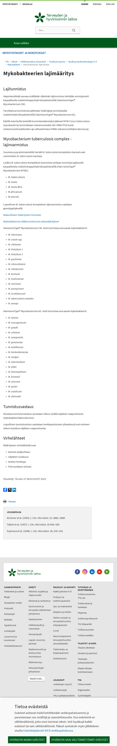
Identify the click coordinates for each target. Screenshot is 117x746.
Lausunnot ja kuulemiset (10, 638)
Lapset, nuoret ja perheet (37, 641)
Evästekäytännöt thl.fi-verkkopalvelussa (48, 730)
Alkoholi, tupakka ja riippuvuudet (38, 593)
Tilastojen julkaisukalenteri (86, 661)
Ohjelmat (82, 612)
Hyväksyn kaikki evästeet (27, 740)
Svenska (97, 4)
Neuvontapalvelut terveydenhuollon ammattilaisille (62, 640)
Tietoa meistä (84, 684)
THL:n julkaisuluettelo (64, 695)
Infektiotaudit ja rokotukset (33, 61)
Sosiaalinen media (13, 602)
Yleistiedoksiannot (13, 645)
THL (7, 61)
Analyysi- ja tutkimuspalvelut (61, 599)
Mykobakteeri (14, 64)
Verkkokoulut (59, 658)
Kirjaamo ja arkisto (62, 611)
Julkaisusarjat (60, 689)
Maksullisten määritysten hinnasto (22, 214)
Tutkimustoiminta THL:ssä (86, 596)
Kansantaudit (35, 634)
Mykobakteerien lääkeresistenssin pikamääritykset (31, 221)
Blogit (7, 597)
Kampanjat (9, 613)
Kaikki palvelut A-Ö (62, 591)
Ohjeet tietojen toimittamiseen (85, 670)
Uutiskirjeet (9, 630)
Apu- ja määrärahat (62, 606)
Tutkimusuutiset (86, 629)
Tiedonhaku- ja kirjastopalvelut (61, 651)
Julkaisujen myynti (62, 684)
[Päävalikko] (58, 43)
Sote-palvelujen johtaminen (36, 669)
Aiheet (14, 61)
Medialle (27, 4)
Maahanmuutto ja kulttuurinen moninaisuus (37, 653)
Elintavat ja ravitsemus (40, 600)
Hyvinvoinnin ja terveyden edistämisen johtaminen (40, 610)
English (110, 4)
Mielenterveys (35, 662)
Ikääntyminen (35, 619)
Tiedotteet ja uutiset (14, 591)
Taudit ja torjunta (57, 61)
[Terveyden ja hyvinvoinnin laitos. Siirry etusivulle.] (38, 572)
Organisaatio (84, 689)
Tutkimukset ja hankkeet (85, 605)
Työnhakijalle (84, 695)
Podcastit (8, 608)
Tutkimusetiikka (85, 635)
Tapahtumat (10, 625)
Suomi (84, 4)
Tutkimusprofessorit (88, 618)
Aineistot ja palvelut (87, 653)
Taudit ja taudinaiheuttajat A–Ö (82, 61)
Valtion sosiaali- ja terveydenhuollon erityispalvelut (62, 621)
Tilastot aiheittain (86, 647)
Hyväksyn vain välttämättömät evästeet (79, 740)
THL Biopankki (85, 624)
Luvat (56, 630)
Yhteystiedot (10, 4)
